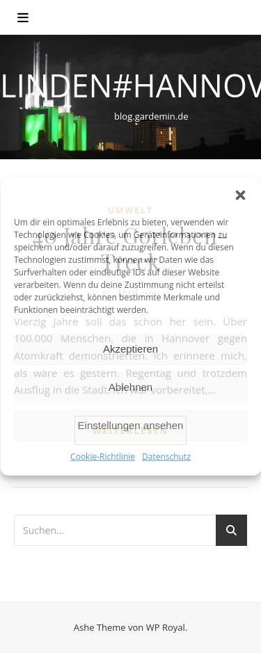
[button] (240, 195)
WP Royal (165, 627)
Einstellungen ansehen (131, 425)
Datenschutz (166, 456)
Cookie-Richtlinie (102, 456)
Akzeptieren (130, 349)
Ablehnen (130, 387)
